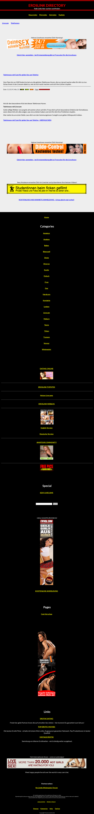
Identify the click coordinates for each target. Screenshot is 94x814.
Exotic (46, 270)
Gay (46, 288)
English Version (47, 428)
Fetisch (46, 276)
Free (46, 282)
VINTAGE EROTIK (47, 737)
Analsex (46, 239)
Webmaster (46, 349)
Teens (46, 325)
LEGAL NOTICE (41, 801)
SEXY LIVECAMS (46, 493)
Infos (51, 809)
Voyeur (46, 343)
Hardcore (46, 294)
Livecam (5, 23)
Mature (47, 319)
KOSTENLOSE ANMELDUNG (46, 591)
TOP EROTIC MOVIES (46, 727)
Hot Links (52, 15)
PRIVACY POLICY (51, 801)
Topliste (62, 15)
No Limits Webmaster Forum (46, 788)
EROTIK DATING (46, 719)
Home (46, 217)
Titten (46, 331)
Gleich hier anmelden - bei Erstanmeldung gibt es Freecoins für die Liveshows (46, 55)
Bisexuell (46, 251)
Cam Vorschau (46, 614)
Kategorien (44, 809)
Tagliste (57, 809)
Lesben (46, 306)
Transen (46, 337)
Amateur (46, 233)
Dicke (46, 258)
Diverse (46, 264)
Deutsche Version (46, 434)
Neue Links (33, 15)
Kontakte (46, 300)
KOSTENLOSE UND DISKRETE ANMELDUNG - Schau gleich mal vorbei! (46, 200)
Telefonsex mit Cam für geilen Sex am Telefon (20, 75)
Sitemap (35, 809)
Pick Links (43, 15)
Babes (46, 245)
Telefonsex (15, 23)
